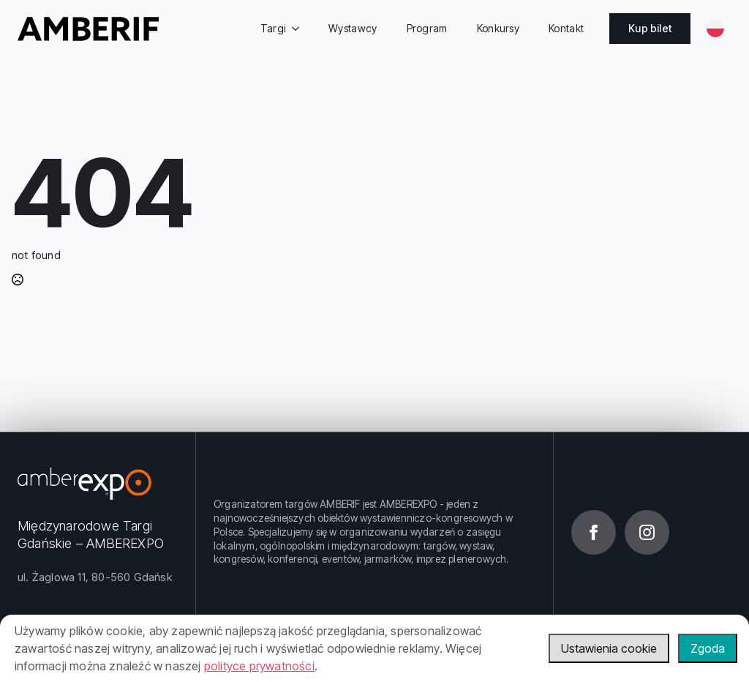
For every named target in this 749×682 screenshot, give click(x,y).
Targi (273, 28)
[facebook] (593, 532)
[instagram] (647, 532)
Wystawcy (352, 28)
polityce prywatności (259, 666)
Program (427, 28)
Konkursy (498, 28)
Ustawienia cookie (609, 648)
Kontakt (566, 28)
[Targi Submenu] (300, 28)
